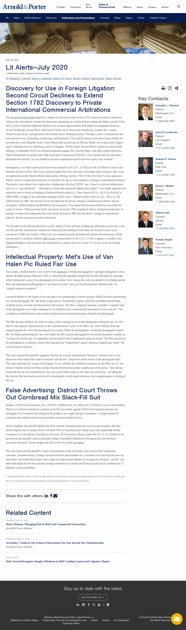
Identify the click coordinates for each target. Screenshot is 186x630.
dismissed (62, 271)
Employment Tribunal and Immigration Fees (65, 620)
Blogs (117, 17)
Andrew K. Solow (62, 78)
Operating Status (70, 623)
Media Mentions (33, 17)
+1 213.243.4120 (165, 148)
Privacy (94, 620)
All (7, 17)
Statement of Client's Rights (24, 620)
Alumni (106, 620)
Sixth (20, 242)
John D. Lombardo (41, 78)
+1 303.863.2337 (165, 228)
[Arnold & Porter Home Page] (24, 6)
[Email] (55, 496)
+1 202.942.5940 (165, 121)
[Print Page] (163, 88)
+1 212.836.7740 (165, 174)
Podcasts (104, 17)
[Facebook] (51, 496)
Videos (129, 17)
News (16, 17)
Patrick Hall (97, 78)
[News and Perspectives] (106, 604)
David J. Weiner (81, 78)
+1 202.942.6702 (165, 201)
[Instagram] (83, 604)
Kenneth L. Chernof (20, 78)
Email (158, 117)
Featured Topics (158, 17)
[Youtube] (99, 604)
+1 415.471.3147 (165, 255)
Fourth (9, 242)
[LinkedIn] (47, 496)
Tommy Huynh (113, 78)
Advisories (51, 17)
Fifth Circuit (49, 238)
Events (141, 17)
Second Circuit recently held (25, 117)
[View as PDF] (170, 88)
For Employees (121, 620)
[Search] (178, 6)
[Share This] (176, 88)
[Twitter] (93, 604)
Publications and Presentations (78, 17)
